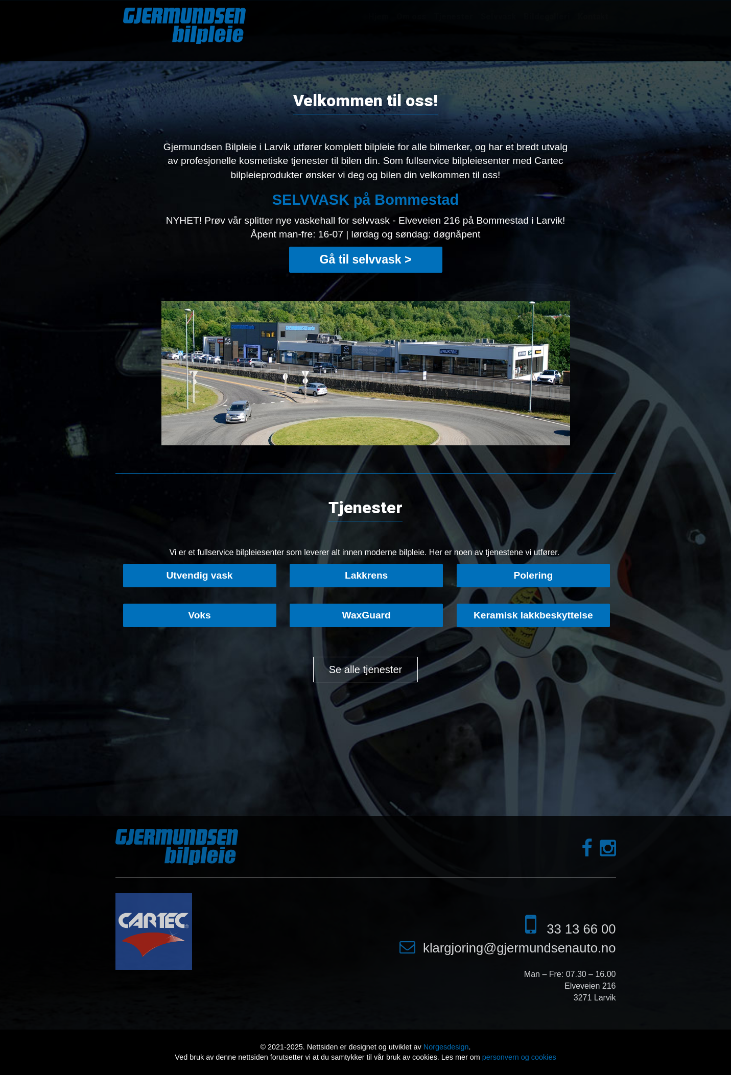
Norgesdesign (446, 1047)
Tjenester (453, 16)
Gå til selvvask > (366, 259)
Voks (199, 615)
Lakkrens (366, 575)
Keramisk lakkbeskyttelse (533, 615)
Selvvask (498, 16)
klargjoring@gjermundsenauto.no (519, 948)
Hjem (378, 16)
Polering (533, 575)
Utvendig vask (199, 575)
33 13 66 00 (581, 929)
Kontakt (593, 16)
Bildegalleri (547, 16)
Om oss (411, 16)
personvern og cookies (519, 1057)
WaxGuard (366, 615)
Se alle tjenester (365, 669)
